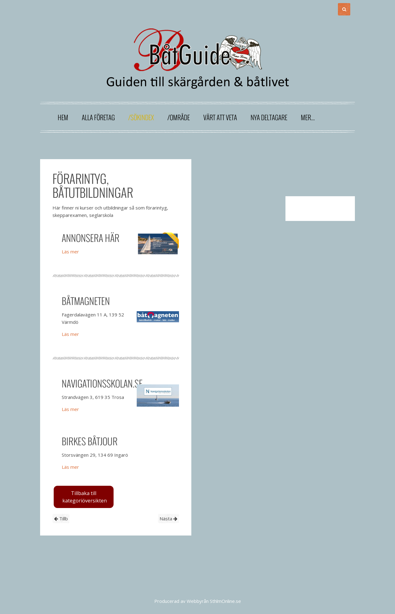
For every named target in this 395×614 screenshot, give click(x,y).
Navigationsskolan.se (102, 383)
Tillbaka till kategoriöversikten (84, 497)
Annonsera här (90, 238)
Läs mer (70, 251)
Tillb (61, 518)
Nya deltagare (269, 117)
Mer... (308, 117)
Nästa (168, 518)
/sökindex (141, 117)
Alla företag (98, 117)
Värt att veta (220, 117)
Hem (63, 117)
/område (179, 117)
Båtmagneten (86, 301)
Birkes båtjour (90, 441)
